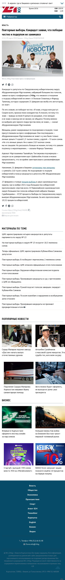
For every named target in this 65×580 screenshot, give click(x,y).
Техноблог (32, 513)
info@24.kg (35, 544)
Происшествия (32, 499)
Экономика (32, 494)
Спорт (32, 504)
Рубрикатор (10, 16)
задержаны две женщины (43, 167)
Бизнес (32, 527)
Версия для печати (10, 215)
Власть (5, 25)
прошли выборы (29, 181)
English (32, 522)
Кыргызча (32, 517)
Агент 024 (32, 508)
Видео (33, 531)
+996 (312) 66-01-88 (35, 541)
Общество (32, 490)
